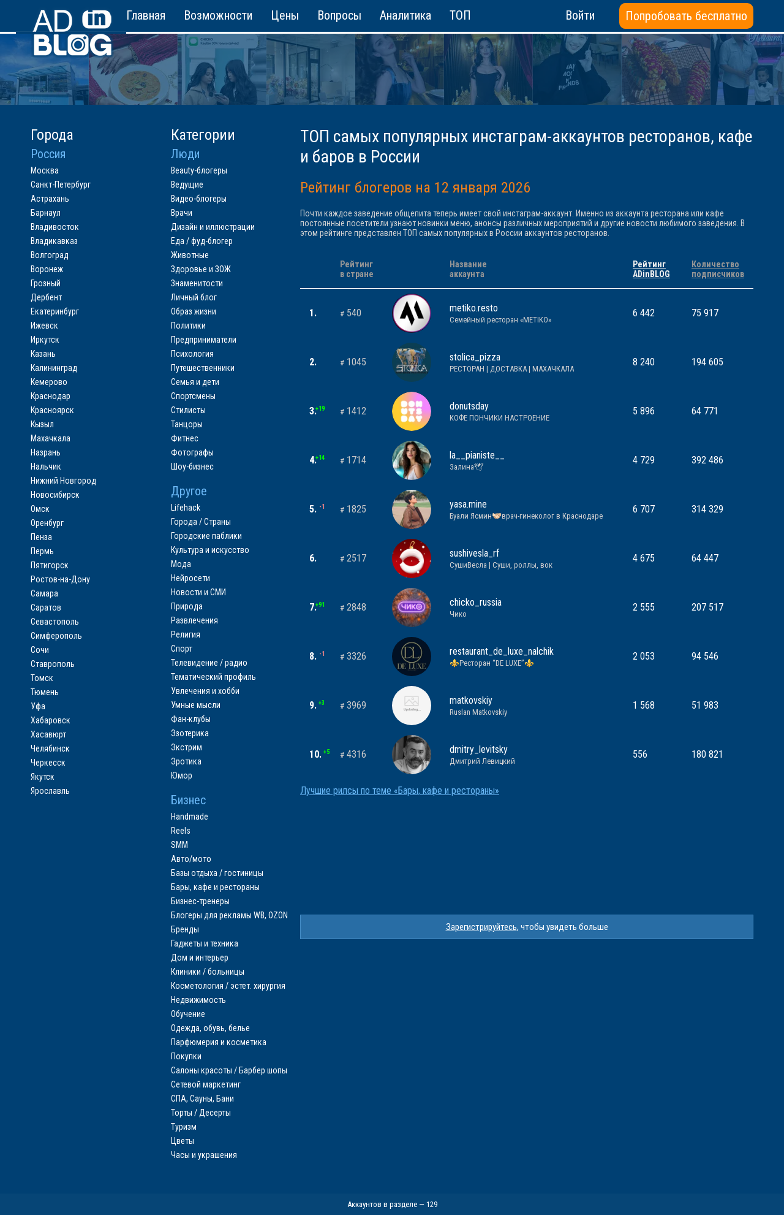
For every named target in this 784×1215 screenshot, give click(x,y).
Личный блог (194, 297)
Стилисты (188, 410)
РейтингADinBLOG (651, 269)
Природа (187, 606)
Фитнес (184, 438)
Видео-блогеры (199, 199)
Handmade (189, 816)
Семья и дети (195, 382)
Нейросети (190, 578)
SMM (179, 845)
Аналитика (405, 15)
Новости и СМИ (198, 592)
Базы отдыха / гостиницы (217, 873)
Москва (45, 170)
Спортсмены (193, 396)
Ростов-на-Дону (60, 579)
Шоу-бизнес (192, 466)
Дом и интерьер (199, 957)
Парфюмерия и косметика (218, 1042)
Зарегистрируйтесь (481, 926)
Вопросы (339, 15)
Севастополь (55, 622)
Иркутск (45, 340)
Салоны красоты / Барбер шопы (229, 1070)
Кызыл (42, 424)
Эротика (186, 761)
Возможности (218, 15)
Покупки (186, 1056)
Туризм (184, 1127)
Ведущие (187, 184)
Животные (190, 255)
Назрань (46, 452)
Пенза (41, 537)
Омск (40, 509)
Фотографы (192, 452)
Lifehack (185, 507)
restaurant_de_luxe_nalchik (532, 657)
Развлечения (194, 620)
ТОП (460, 15)
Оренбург (47, 523)
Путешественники (203, 368)
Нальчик (46, 466)
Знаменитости (197, 283)
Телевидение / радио (209, 663)
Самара (44, 593)
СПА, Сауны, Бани (202, 1098)
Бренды (185, 929)
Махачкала (50, 438)
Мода (181, 564)
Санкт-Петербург (61, 184)
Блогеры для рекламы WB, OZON (229, 915)
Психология (192, 354)
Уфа (38, 706)
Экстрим (186, 747)
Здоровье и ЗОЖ (201, 269)
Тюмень (45, 692)
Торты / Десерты (201, 1113)
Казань (43, 354)
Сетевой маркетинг (206, 1084)
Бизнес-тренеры (200, 901)
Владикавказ (54, 241)
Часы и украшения (204, 1155)
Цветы (182, 1141)
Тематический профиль (213, 677)
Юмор (181, 775)
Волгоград (50, 255)
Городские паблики (206, 536)
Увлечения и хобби (205, 691)
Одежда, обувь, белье (210, 1028)
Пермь (42, 551)
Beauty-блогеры (199, 170)
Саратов (46, 607)
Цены (285, 15)
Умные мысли (196, 705)
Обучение (188, 1014)
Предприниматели (203, 340)
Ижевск (44, 325)
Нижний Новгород (63, 481)
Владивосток (55, 227)
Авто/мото (191, 859)
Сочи (40, 650)
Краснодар (50, 396)
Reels (180, 831)
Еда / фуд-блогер (202, 241)
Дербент (46, 297)
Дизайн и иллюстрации (213, 227)
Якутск (43, 777)
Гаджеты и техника (204, 943)
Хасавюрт (48, 734)
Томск (42, 678)
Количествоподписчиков (718, 269)
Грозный (46, 283)
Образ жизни (193, 311)
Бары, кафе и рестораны (215, 887)
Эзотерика (190, 733)
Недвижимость (198, 1000)
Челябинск (50, 748)
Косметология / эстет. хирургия (228, 986)
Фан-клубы (191, 719)
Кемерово (49, 382)
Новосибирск (55, 495)
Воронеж (47, 269)
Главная (145, 15)
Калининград (54, 368)
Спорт (181, 648)
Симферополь (56, 636)
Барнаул (46, 213)
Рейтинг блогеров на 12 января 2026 (415, 187)
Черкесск (48, 762)
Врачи (181, 213)
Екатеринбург (55, 311)
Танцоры (187, 424)
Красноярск (52, 410)
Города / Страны (201, 522)
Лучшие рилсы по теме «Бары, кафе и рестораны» (399, 790)
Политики (188, 325)
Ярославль (50, 791)
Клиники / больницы (207, 972)
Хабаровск (50, 720)
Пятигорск (50, 565)
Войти (580, 15)
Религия (185, 634)
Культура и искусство (210, 550)
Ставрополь (53, 664)
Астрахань (50, 199)
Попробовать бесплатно (686, 16)
